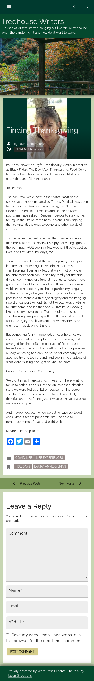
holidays (22, 466)
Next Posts (70, 483)
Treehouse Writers (33, 21)
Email (15, 606)
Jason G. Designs (20, 675)
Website (16, 622)
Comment (19, 533)
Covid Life (23, 457)
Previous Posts (26, 483)
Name (15, 590)
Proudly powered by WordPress (31, 671)
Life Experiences (49, 457)
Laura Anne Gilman (31, 144)
